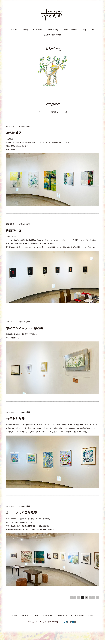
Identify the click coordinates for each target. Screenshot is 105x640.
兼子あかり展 (15, 418)
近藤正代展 (13, 230)
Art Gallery (53, 29)
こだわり (25, 29)
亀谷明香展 (13, 133)
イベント (40, 112)
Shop (84, 29)
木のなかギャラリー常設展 (24, 328)
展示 (67, 112)
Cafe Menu (38, 29)
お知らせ (13, 29)
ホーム (15, 615)
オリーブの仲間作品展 (21, 512)
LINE (93, 29)
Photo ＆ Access (70, 29)
